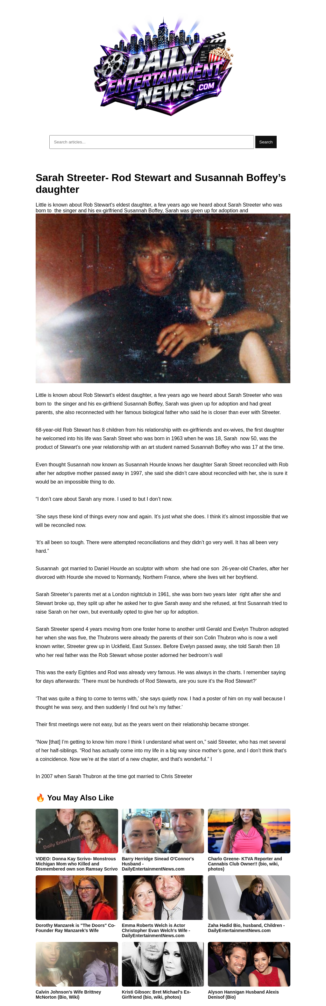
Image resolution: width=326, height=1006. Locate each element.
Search (266, 142)
